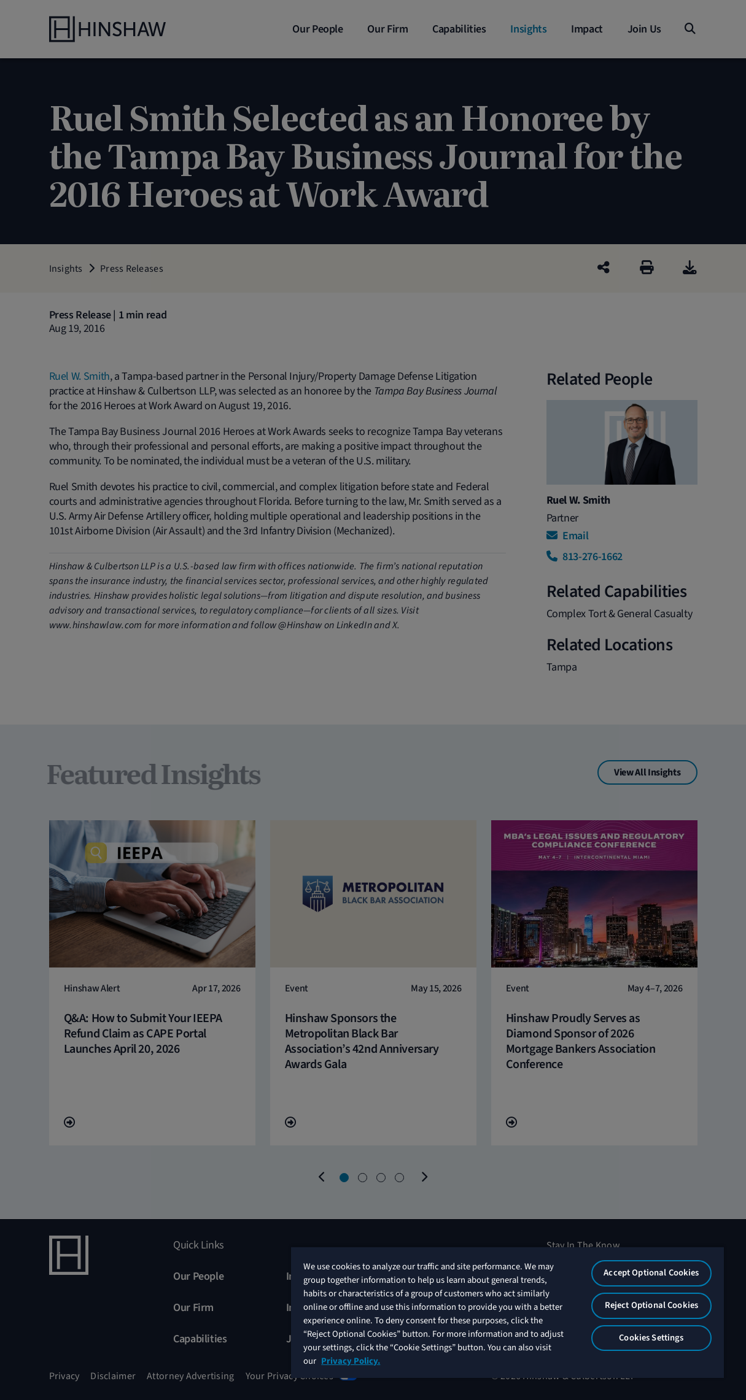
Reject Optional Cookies (651, 1305)
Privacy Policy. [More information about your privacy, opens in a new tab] (350, 1361)
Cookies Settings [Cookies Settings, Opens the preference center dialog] (651, 1337)
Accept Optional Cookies (651, 1272)
